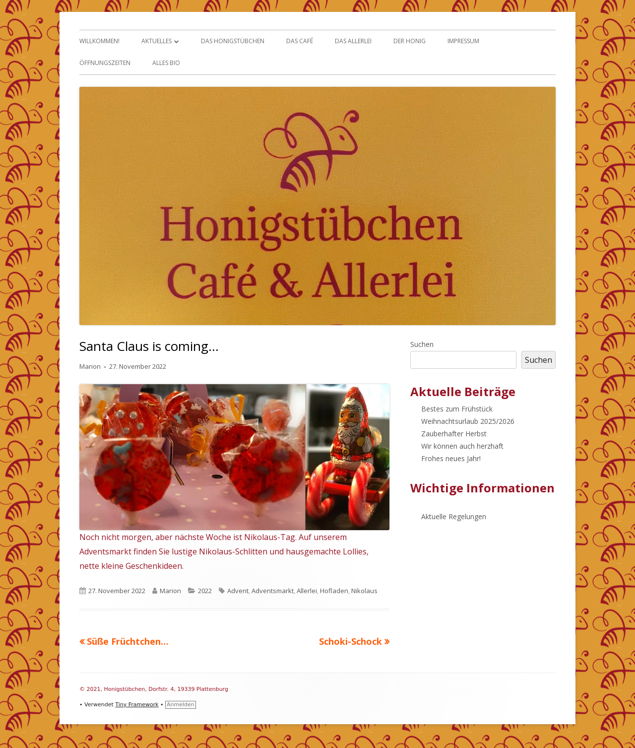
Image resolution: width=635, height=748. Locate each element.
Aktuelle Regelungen (453, 516)
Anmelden (180, 704)
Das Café (299, 41)
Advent (238, 590)
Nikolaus (364, 590)
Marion (90, 366)
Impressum (463, 41)
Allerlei (307, 590)
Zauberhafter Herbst (454, 433)
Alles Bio (166, 63)
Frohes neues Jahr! (451, 458)
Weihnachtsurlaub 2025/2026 (467, 421)
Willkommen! (99, 41)
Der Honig (409, 41)
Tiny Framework (136, 704)
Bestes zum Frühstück (457, 408)
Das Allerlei (353, 41)
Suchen (422, 344)
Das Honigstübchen (232, 41)
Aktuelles (156, 41)
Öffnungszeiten (104, 63)
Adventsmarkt (273, 590)
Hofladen (334, 590)
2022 (205, 590)
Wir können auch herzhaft (462, 446)
